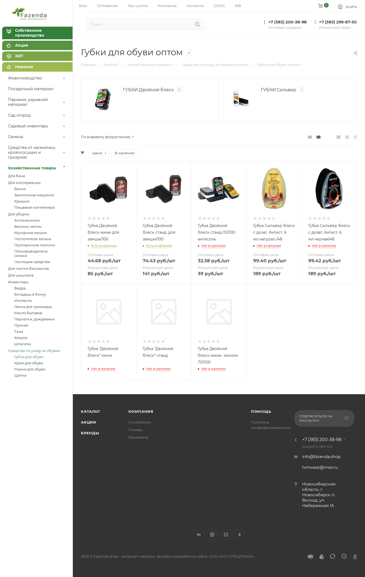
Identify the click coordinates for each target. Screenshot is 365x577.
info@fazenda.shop (321, 456)
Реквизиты (138, 437)
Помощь (261, 411)
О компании (139, 422)
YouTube (226, 534)
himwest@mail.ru (320, 467)
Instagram (212, 534)
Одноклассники (239, 534)
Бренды (90, 433)
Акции (88, 422)
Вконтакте (198, 534)
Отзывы (135, 430)
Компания (140, 411)
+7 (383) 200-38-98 (321, 440)
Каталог (91, 411)
